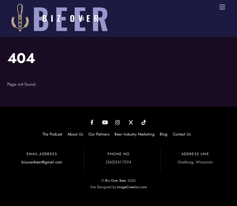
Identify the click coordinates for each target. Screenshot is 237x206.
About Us (75, 134)
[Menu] (222, 7)
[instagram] (118, 121)
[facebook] (92, 121)
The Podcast (52, 134)
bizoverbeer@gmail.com (41, 162)
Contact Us (182, 134)
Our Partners (98, 134)
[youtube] (105, 121)
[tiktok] (144, 121)
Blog (163, 134)
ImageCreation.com (132, 186)
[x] (131, 121)
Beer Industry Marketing (134, 134)
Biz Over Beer (115, 180)
